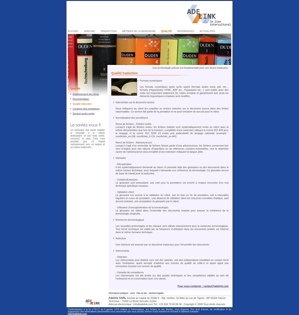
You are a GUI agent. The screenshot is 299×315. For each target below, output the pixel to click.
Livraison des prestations (86, 108)
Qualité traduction (82, 103)
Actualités (207, 31)
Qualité (166, 31)
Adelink (89, 31)
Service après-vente (83, 113)
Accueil (73, 31)
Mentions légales (156, 293)
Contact (225, 34)
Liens (132, 293)
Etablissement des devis (86, 94)
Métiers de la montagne (139, 31)
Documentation (81, 99)
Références (185, 31)
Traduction (109, 31)
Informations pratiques (118, 293)
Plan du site (142, 293)
